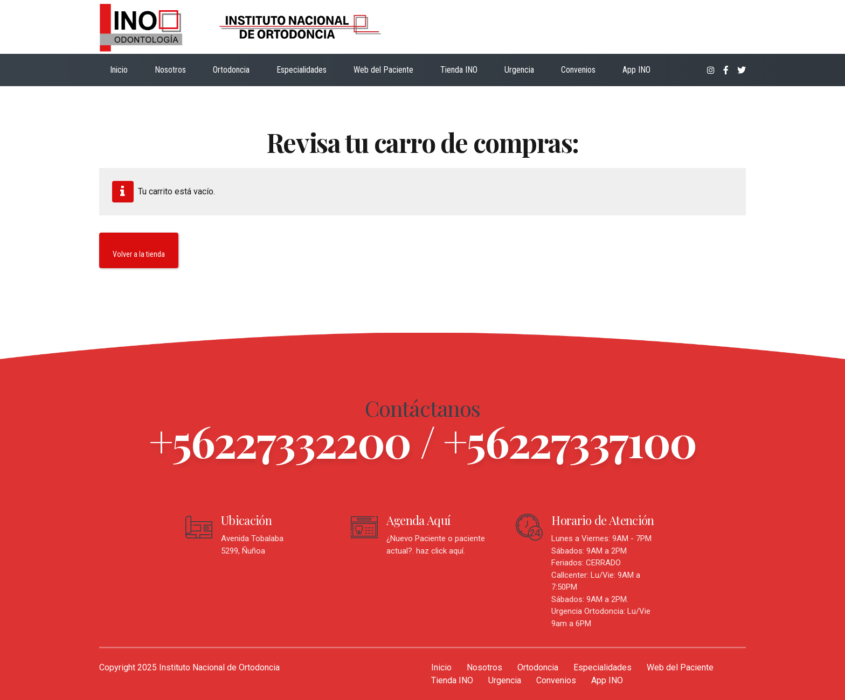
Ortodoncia (231, 70)
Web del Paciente (383, 70)
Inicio (119, 70)
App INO (636, 70)
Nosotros (170, 70)
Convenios (578, 70)
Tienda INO (458, 70)
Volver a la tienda (139, 254)
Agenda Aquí (418, 520)
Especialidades (301, 70)
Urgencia (519, 70)
